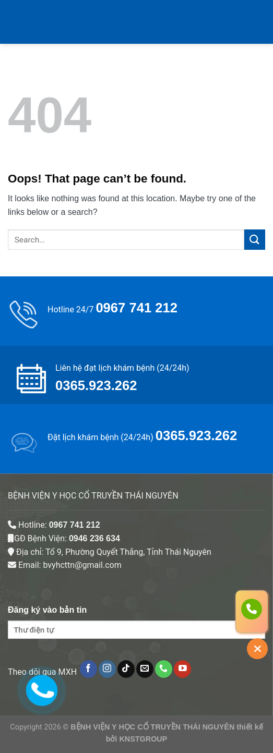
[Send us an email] (144, 669)
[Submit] (254, 239)
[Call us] (163, 669)
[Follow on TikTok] (126, 669)
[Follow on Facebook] (88, 669)
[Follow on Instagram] (107, 669)
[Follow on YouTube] (182, 669)
